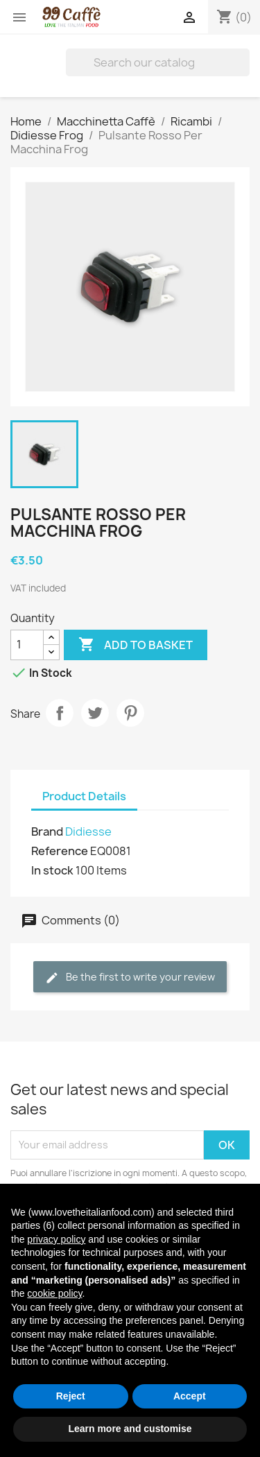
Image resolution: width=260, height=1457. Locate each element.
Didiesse (88, 831)
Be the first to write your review (130, 977)
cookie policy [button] (54, 1293)
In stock (52, 870)
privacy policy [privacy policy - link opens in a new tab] (56, 1239)
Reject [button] (70, 1396)
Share (59, 713)
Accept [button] (189, 1396)
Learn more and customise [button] (129, 1428)
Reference (59, 851)
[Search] (158, 62)
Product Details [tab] (84, 796)
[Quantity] (27, 645)
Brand (47, 831)
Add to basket (135, 645)
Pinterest (130, 713)
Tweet (95, 713)
